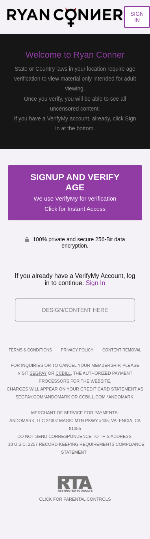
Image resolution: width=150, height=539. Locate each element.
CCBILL (63, 373)
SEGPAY (38, 373)
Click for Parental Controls (75, 488)
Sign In (96, 283)
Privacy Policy (77, 350)
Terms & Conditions (30, 350)
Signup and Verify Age (74, 192)
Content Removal (121, 350)
